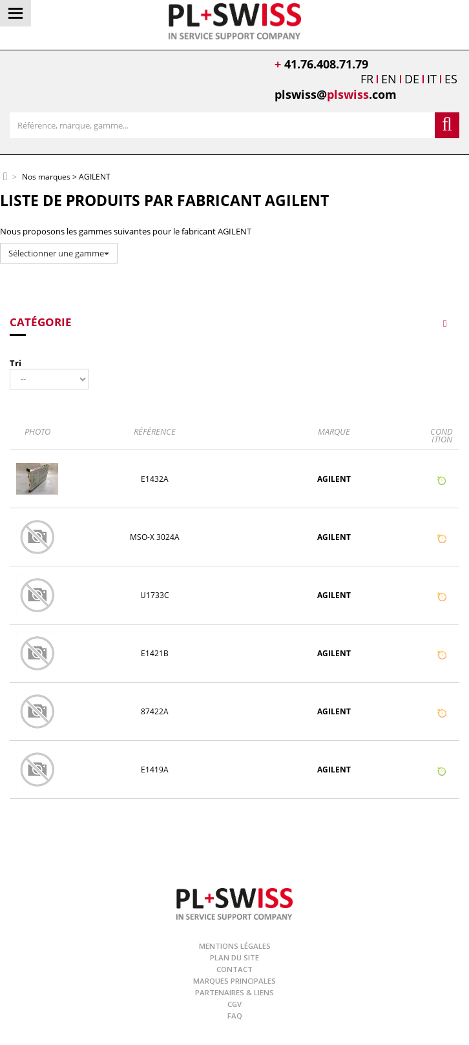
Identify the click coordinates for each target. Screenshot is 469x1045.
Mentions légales (235, 946)
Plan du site (234, 957)
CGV (234, 1004)
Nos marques (46, 177)
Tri (15, 363)
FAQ (234, 1015)
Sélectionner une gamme (58, 253)
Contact (234, 969)
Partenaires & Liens (234, 992)
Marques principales (234, 981)
